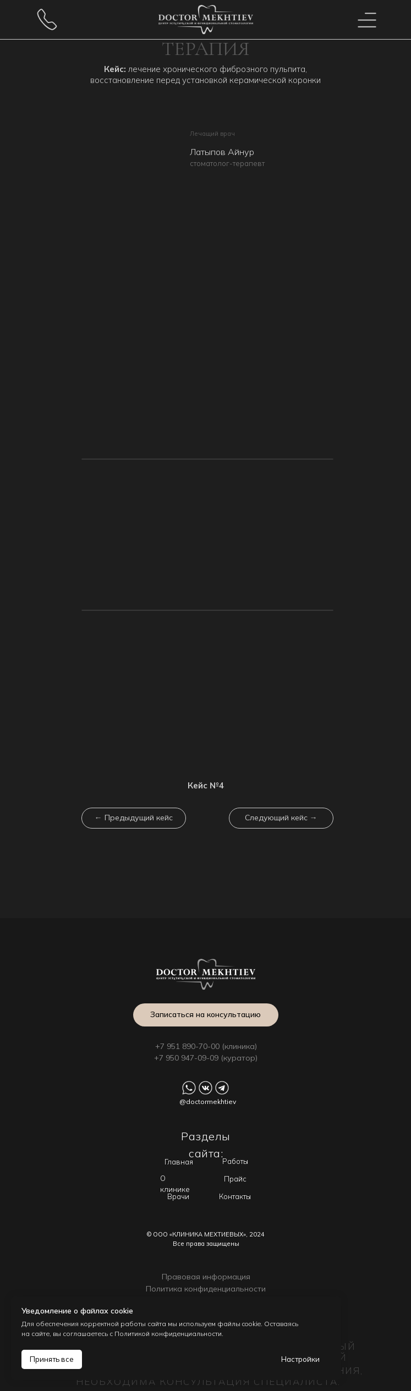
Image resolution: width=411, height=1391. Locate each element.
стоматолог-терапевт (227, 163)
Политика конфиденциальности (206, 1289)
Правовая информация (206, 1277)
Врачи (178, 1196)
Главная (179, 1161)
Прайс (235, 1178)
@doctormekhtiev (207, 1101)
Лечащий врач (212, 133)
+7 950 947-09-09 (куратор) (205, 1058)
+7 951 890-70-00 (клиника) (206, 1046)
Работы (235, 1161)
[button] (205, 1014)
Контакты (235, 1196)
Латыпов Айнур (222, 151)
